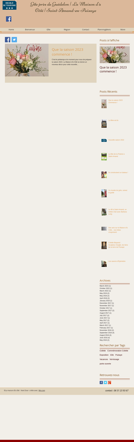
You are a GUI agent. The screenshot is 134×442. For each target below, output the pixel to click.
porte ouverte (105, 364)
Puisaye (118, 355)
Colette (103, 351)
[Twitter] (14, 39)
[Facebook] (8, 19)
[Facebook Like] (23, 25)
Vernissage (114, 359)
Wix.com (42, 390)
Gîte (112, 355)
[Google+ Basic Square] (109, 382)
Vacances (104, 359)
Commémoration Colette (117, 351)
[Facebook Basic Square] (101, 382)
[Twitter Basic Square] (105, 382)
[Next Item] (125, 55)
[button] (29, 29)
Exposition (104, 355)
